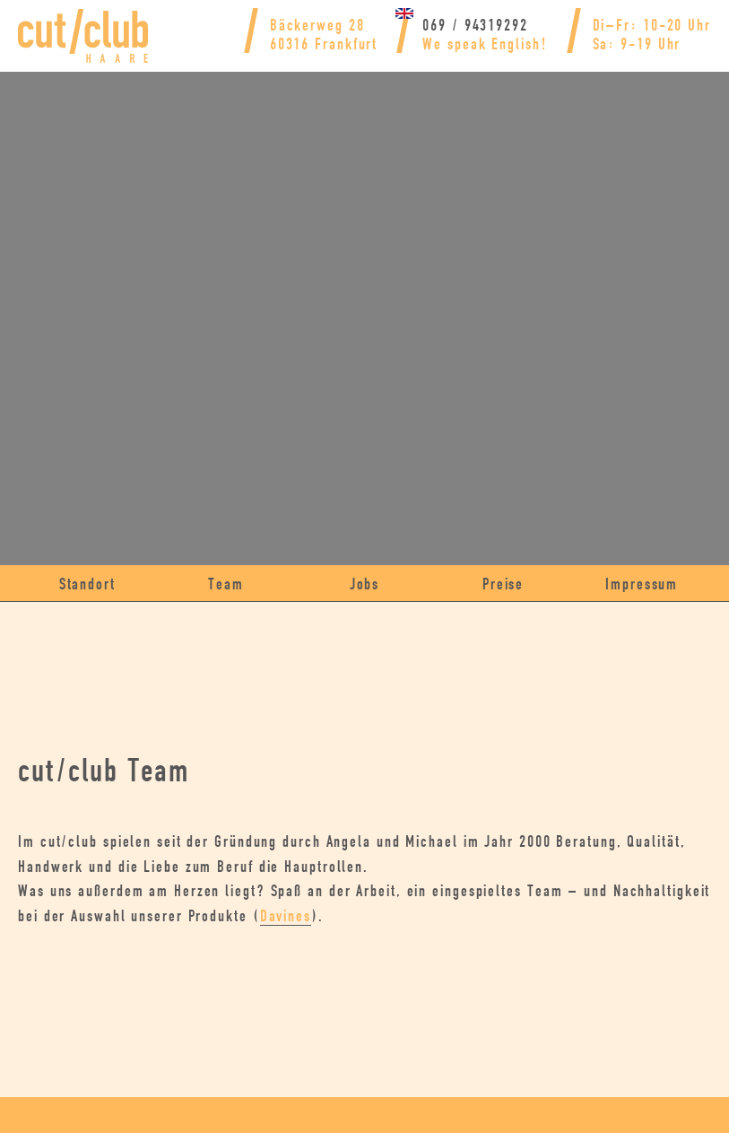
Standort (88, 584)
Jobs (364, 584)
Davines (524, 916)
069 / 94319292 (427, 25)
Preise (503, 584)
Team (226, 584)
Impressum (642, 584)
